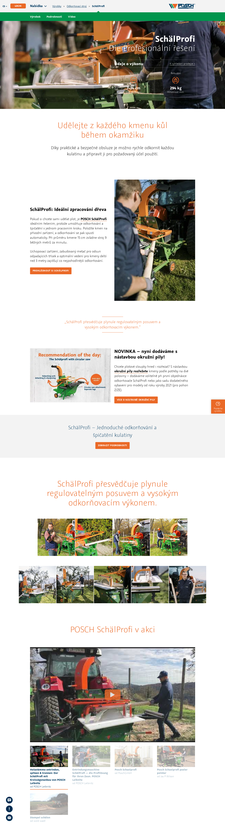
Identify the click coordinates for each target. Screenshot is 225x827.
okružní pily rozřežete (131, 371)
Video (72, 16)
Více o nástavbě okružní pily (136, 399)
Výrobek (35, 16)
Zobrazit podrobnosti (112, 445)
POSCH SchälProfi (94, 219)
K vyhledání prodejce (181, 63)
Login (18, 5)
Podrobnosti (54, 16)
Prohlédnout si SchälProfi (51, 270)
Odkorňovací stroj (77, 6)
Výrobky (56, 6)
